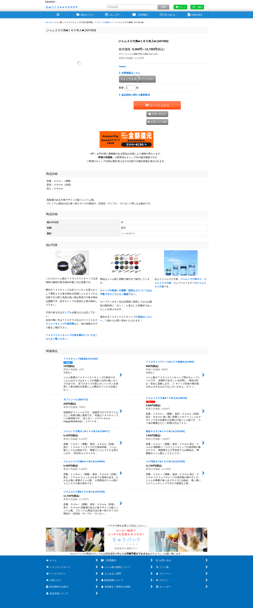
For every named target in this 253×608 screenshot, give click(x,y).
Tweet (122, 66)
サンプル (67, 312)
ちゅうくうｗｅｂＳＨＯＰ (62, 7)
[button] (57, 14)
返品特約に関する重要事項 (134, 94)
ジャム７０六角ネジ (191, 279)
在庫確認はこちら (129, 73)
